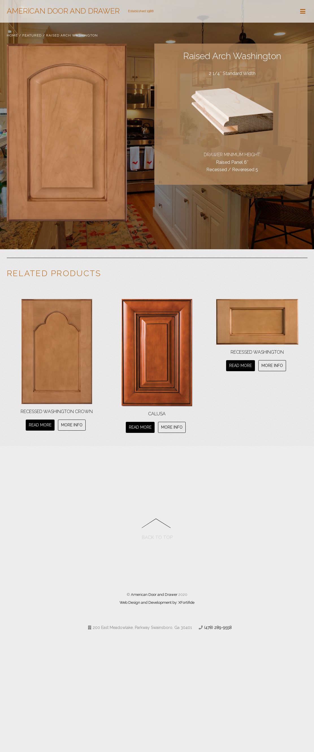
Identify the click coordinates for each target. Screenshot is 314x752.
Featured (32, 35)
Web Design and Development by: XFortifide (157, 603)
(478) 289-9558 (218, 628)
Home (12, 35)
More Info (72, 425)
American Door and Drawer (154, 595)
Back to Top (157, 537)
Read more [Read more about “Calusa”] (140, 427)
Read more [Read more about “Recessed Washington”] (240, 365)
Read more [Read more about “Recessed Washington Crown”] (40, 425)
